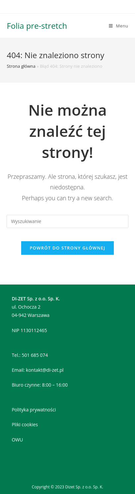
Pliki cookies (25, 424)
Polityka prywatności (34, 409)
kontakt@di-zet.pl (45, 370)
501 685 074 (35, 355)
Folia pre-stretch (37, 25)
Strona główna (21, 66)
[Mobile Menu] (118, 26)
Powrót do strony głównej (68, 248)
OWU (17, 440)
